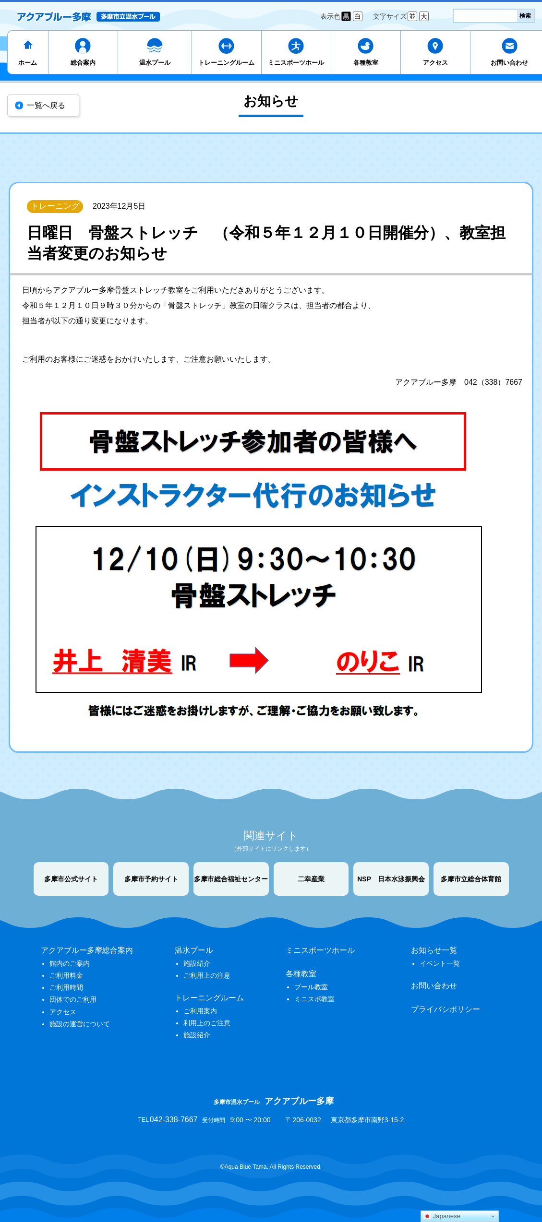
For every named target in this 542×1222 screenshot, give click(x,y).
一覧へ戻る (46, 105)
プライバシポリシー (445, 1009)
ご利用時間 (66, 987)
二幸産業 (311, 879)
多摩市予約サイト (151, 879)
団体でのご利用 (72, 999)
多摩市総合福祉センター (231, 879)
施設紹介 (196, 963)
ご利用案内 (200, 1011)
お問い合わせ (434, 986)
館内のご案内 (69, 963)
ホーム (27, 62)
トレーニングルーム (226, 62)
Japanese (442, 1216)
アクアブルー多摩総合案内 (87, 950)
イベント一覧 (440, 963)
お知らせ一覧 (434, 950)
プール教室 (311, 987)
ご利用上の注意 (206, 975)
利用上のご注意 (206, 1023)
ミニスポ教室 (314, 999)
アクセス (435, 62)
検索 (525, 15)
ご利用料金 (66, 975)
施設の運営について (79, 1024)
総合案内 (83, 62)
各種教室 (365, 62)
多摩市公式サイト (71, 879)
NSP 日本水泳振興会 (391, 879)
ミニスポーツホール (296, 62)
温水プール (154, 62)
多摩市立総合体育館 (471, 879)
